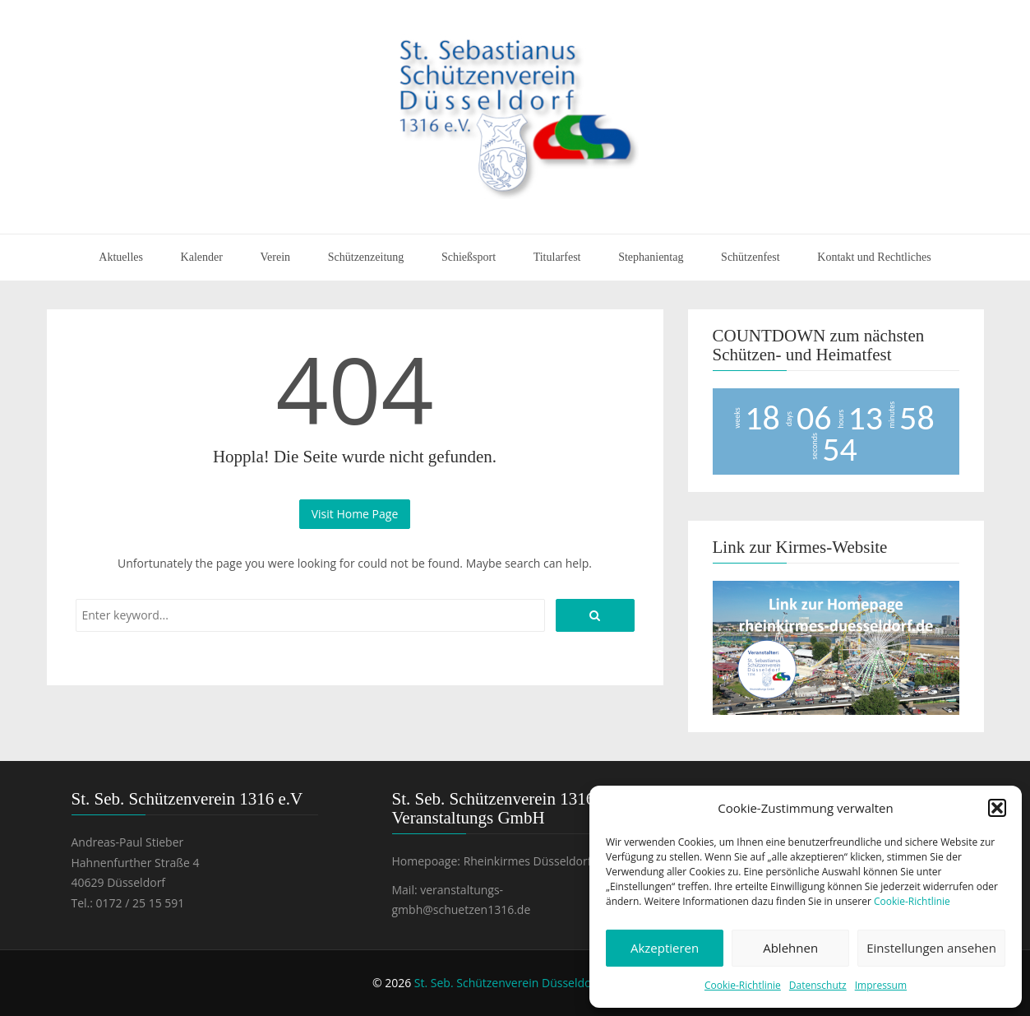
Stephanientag (650, 257)
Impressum (881, 985)
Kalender (202, 257)
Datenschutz (818, 985)
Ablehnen (790, 947)
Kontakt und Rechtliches (874, 257)
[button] (997, 808)
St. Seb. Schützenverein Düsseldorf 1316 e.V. (533, 982)
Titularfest (557, 257)
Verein (276, 257)
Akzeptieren (664, 947)
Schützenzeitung (366, 257)
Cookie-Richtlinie (912, 901)
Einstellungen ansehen (931, 947)
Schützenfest (750, 257)
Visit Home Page (355, 514)
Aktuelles (121, 257)
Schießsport (468, 257)
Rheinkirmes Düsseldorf (528, 861)
